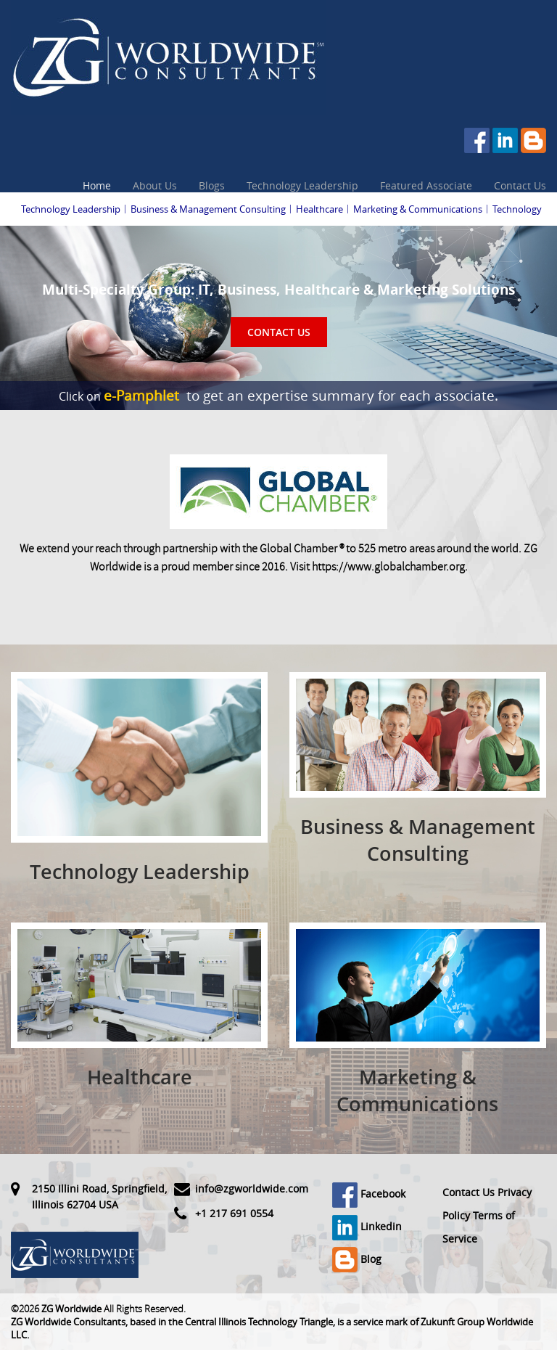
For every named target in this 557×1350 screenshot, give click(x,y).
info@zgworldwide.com (251, 1188)
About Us (155, 185)
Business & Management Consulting (208, 209)
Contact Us (520, 185)
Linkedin (367, 1226)
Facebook (368, 1193)
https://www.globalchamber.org (388, 567)
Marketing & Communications (417, 209)
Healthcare (319, 209)
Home (97, 185)
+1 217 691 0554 (234, 1213)
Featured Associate (426, 185)
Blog (356, 1259)
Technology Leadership (302, 185)
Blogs (212, 185)
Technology (517, 209)
